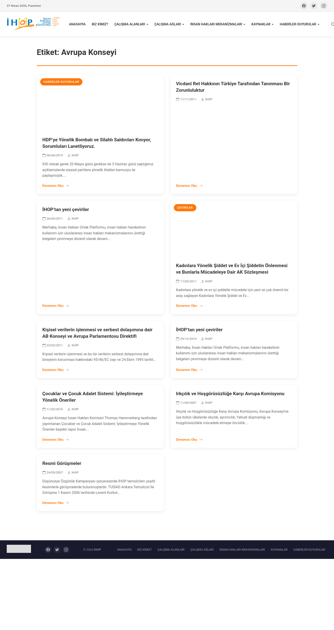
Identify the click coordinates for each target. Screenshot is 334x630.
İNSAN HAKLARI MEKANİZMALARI (215, 25)
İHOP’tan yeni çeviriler (65, 211)
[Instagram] (323, 5)
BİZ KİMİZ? (102, 25)
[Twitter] (313, 5)
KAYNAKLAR (259, 25)
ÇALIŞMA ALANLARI (131, 25)
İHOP (97, 551)
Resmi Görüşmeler (61, 465)
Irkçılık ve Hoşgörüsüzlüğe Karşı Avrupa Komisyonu (230, 395)
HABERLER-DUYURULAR (295, 25)
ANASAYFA (80, 25)
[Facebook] (303, 5)
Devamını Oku (55, 187)
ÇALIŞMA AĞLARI (168, 25)
